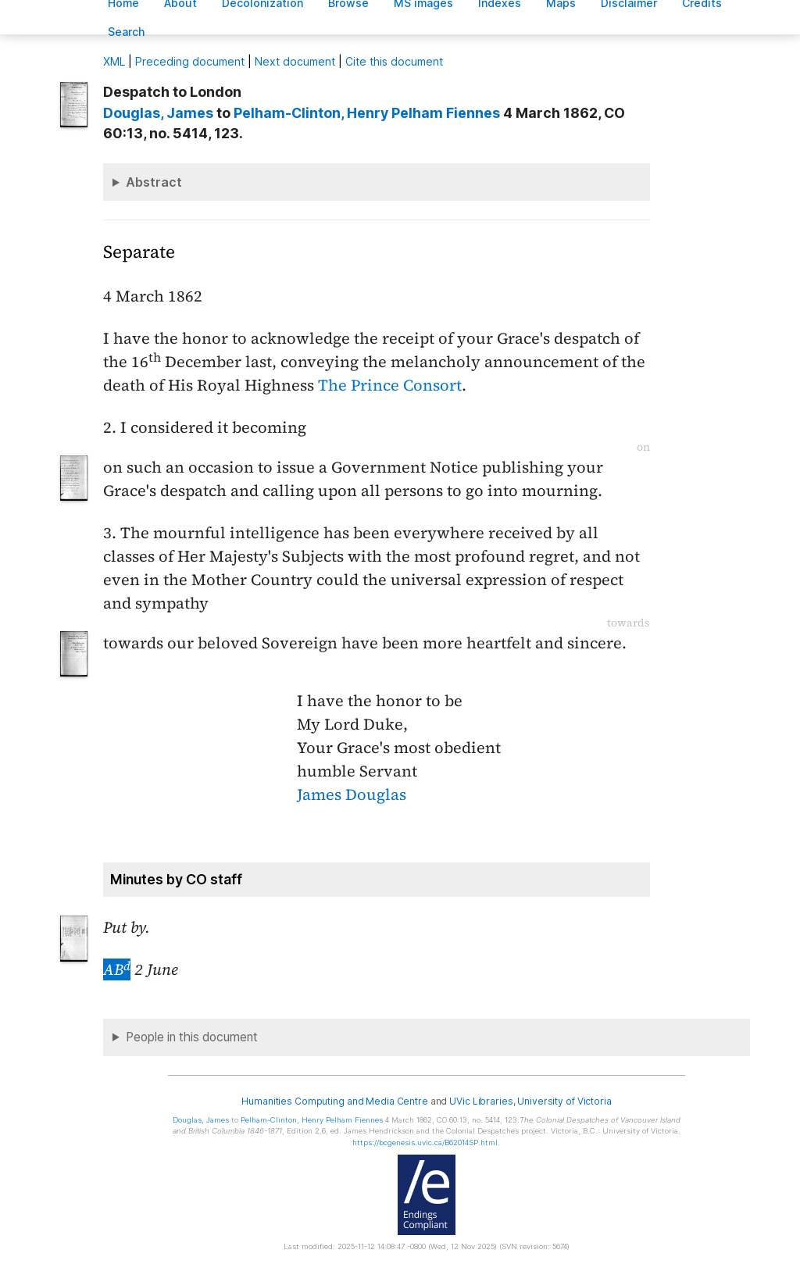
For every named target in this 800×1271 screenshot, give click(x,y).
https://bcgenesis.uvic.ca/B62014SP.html (425, 1142)
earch (126, 31)
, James (158, 113)
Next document (295, 61)
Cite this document (394, 61)
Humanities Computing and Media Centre (334, 1101)
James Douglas (351, 794)
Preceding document (190, 61)
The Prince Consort (390, 385)
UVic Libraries (480, 1101)
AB (116, 969)
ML (114, 61)
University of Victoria (564, 1101)
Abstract (154, 182)
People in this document (192, 1037)
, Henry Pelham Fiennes (367, 113)
